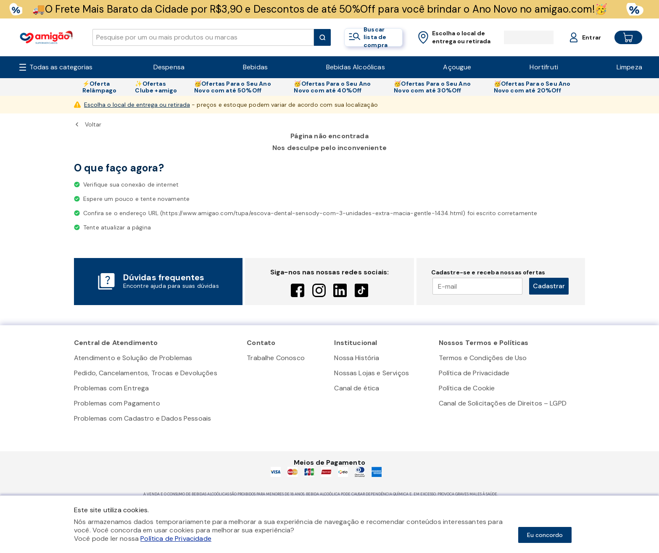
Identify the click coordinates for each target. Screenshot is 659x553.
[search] (203, 37)
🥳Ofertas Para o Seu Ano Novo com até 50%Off (232, 87)
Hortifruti (544, 67)
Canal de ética (356, 388)
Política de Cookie (467, 388)
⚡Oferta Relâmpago (99, 87)
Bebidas (255, 67)
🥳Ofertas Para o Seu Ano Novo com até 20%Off (532, 87)
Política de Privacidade (474, 373)
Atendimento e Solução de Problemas (133, 357)
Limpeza (629, 67)
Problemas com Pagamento (117, 403)
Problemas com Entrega (111, 388)
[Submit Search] (322, 37)
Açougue (457, 67)
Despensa (169, 67)
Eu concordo (545, 535)
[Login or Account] (577, 37)
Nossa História (356, 357)
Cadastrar (549, 286)
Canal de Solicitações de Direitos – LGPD (503, 403)
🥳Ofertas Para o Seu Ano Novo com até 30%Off (432, 87)
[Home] (46, 37)
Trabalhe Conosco (276, 357)
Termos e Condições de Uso (483, 357)
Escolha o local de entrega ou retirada (137, 104)
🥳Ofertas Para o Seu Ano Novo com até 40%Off (332, 87)
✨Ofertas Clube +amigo (156, 87)
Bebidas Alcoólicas (355, 67)
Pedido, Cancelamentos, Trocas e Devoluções (145, 373)
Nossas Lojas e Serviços (371, 373)
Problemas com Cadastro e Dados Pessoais (142, 418)
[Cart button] (621, 37)
